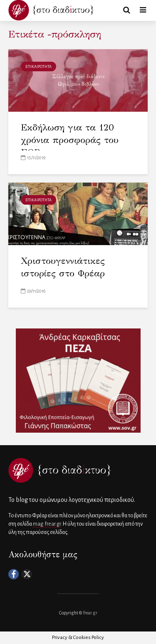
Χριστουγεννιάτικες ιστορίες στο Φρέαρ (63, 267)
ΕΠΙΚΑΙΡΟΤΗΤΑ (38, 67)
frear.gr (90, 612)
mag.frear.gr (47, 524)
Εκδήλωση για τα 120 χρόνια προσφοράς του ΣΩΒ (70, 140)
